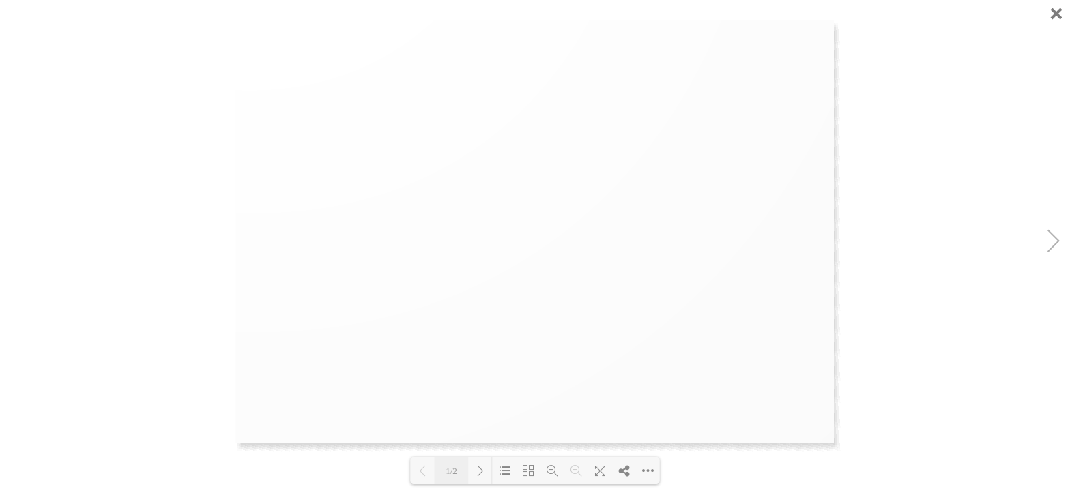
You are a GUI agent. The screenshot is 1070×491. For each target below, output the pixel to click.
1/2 (451, 471)
